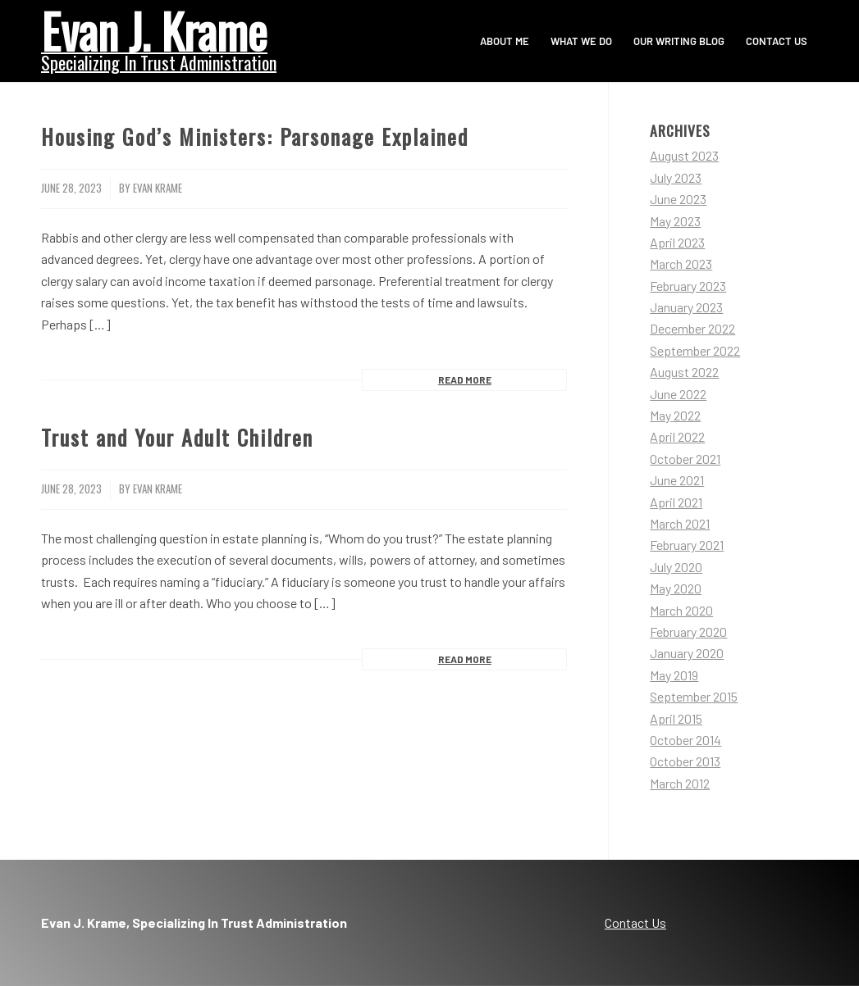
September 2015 (694, 696)
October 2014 (685, 739)
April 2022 (677, 436)
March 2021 (680, 523)
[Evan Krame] (158, 39)
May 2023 (675, 221)
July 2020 (676, 567)
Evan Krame (157, 188)
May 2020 (675, 588)
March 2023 (681, 263)
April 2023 (677, 242)
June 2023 (678, 199)
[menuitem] (504, 41)
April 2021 (676, 502)
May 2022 (675, 415)
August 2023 (684, 155)
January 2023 (686, 307)
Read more (464, 379)
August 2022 (684, 371)
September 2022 (695, 350)
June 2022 (678, 394)
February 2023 (688, 285)
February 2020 (688, 631)
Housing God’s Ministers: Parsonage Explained (254, 136)
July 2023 (675, 177)
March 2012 (680, 783)
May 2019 (674, 675)
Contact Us (635, 922)
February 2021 (687, 544)
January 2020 (687, 653)
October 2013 (685, 761)
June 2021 (677, 480)
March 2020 (681, 610)
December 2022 (692, 328)
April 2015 (676, 718)
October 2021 (685, 458)
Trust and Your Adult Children (177, 437)
